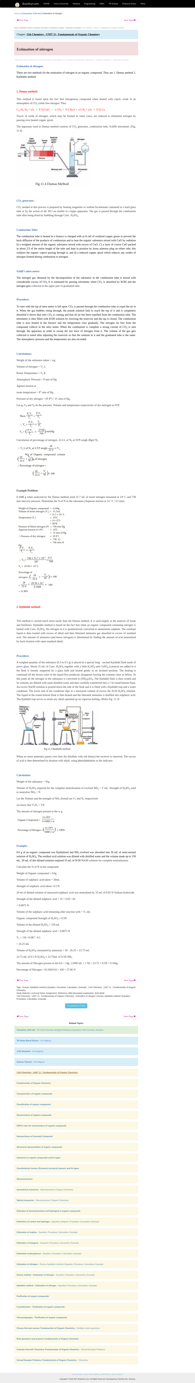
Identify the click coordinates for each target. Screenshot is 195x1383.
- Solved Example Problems (61, 1349)
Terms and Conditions (92, 1374)
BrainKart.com (30, 4)
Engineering (89, 3)
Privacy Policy (77, 1374)
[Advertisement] (161, 56)
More (143, 3)
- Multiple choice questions (58, 1328)
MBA (102, 3)
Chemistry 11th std (32, 13)
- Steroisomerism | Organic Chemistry (45, 1189)
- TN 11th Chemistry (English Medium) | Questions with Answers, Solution (60, 1030)
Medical (76, 3)
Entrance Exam (129, 3)
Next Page (130, 20)
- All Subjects (34, 1040)
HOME (46, 3)
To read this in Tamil (76, 1005)
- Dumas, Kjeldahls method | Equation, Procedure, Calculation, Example (60, 1264)
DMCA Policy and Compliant (112, 1374)
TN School (113, 3)
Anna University (61, 3)
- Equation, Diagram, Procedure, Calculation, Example (58, 1221)
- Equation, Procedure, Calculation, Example (47, 1232)
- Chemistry (52, 1360)
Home (17, 13)
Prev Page (22, 20)
